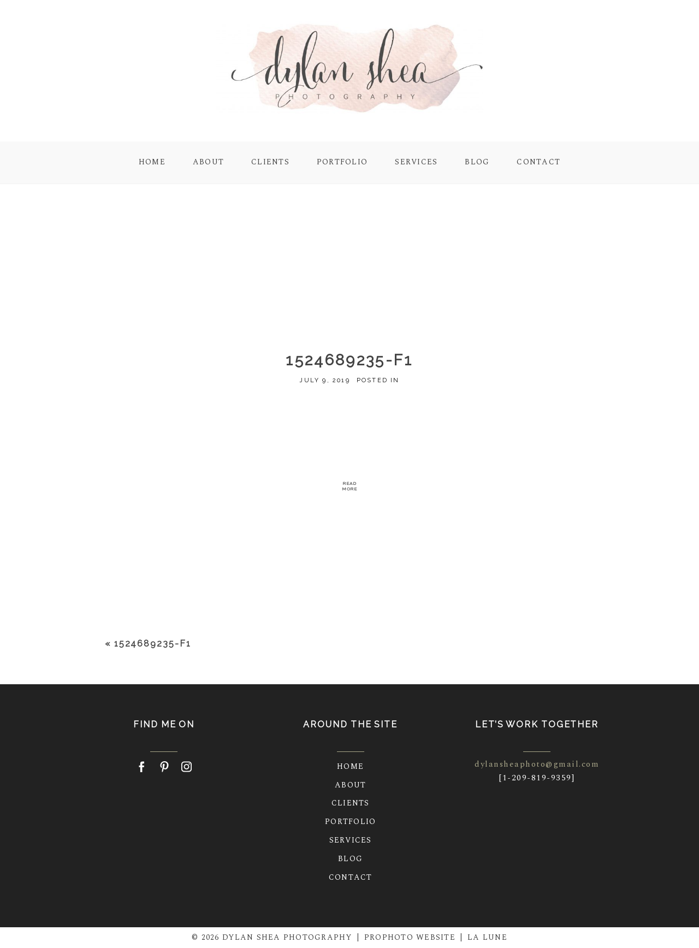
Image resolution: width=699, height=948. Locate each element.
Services (416, 162)
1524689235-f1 (152, 643)
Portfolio (342, 162)
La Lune (487, 937)
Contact (538, 162)
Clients (270, 162)
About (208, 162)
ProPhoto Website (409, 937)
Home (152, 162)
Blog (477, 162)
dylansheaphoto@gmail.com (537, 764)
